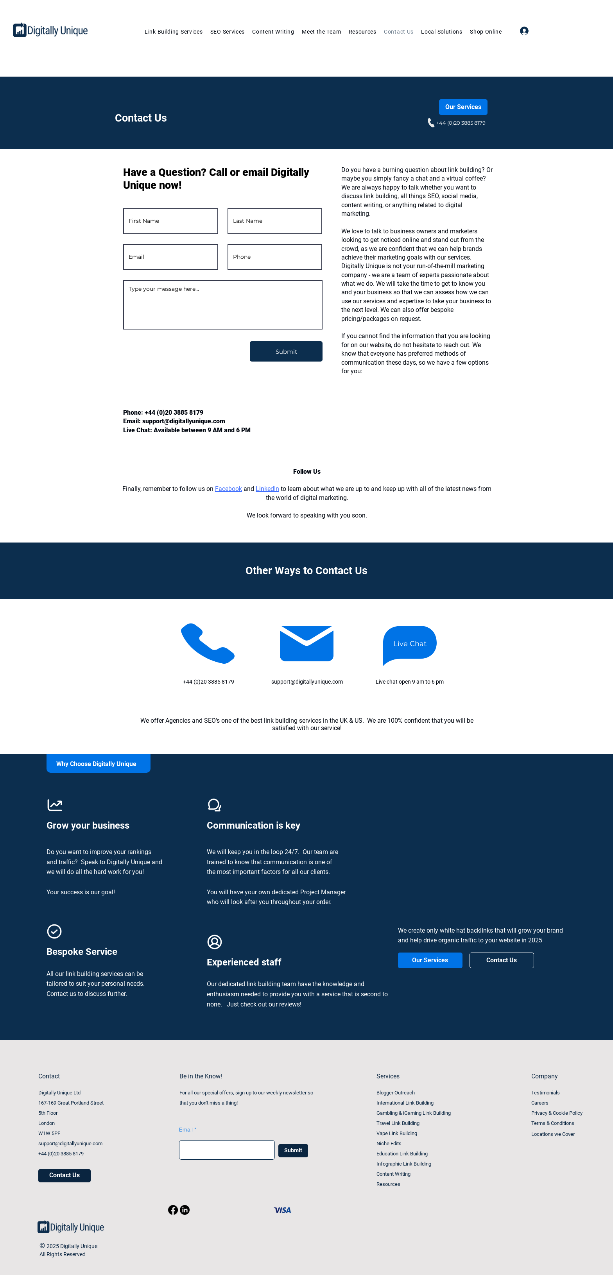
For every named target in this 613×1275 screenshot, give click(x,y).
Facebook (228, 488)
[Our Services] (463, 107)
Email (186, 1129)
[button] (225, 31)
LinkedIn (267, 488)
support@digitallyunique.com (183, 421)
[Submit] (286, 351)
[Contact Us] (502, 960)
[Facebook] (173, 1210)
